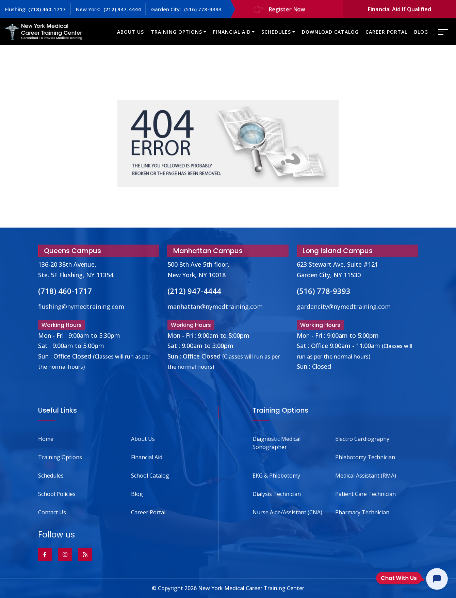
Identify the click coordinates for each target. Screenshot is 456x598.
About (143, 439)
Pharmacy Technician (362, 512)
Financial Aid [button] (232, 32)
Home (45, 439)
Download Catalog (330, 32)
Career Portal (386, 32)
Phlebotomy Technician (365, 457)
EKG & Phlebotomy (276, 475)
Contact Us (52, 512)
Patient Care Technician (365, 494)
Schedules (51, 475)
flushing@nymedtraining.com (81, 306)
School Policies (57, 494)
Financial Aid (146, 457)
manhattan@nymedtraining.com (215, 306)
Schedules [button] (276, 32)
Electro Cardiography (362, 439)
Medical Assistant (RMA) (365, 475)
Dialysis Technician (277, 494)
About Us (130, 32)
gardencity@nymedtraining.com (344, 306)
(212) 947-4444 (121, 9)
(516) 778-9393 (202, 9)
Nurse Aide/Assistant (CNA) (287, 512)
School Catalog (150, 475)
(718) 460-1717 (47, 9)
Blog (421, 32)
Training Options (176, 32)
